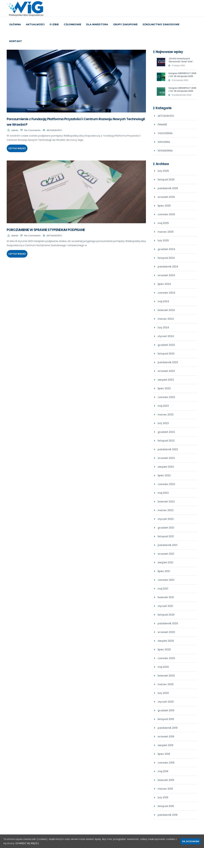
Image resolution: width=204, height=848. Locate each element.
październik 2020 (168, 623)
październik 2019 (167, 728)
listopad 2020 (166, 614)
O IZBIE (54, 24)
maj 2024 (163, 301)
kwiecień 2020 (166, 675)
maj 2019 (163, 771)
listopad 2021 (166, 536)
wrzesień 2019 (166, 736)
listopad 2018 (166, 806)
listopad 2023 (166, 353)
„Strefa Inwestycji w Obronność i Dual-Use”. (181, 60)
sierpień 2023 (166, 379)
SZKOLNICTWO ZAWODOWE (161, 24)
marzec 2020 (166, 684)
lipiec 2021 (164, 571)
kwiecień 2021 (166, 597)
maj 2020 (163, 667)
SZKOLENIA (164, 142)
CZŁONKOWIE (72, 24)
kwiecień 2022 (166, 501)
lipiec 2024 (164, 284)
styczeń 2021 (165, 606)
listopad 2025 (166, 179)
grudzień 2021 (166, 527)
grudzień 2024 (166, 249)
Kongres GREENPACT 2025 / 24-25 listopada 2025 (182, 75)
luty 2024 (163, 327)
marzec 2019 (165, 788)
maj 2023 (163, 406)
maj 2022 (163, 493)
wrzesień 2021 (166, 553)
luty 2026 (163, 171)
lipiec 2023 (164, 388)
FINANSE (162, 124)
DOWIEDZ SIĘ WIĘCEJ (27, 843)
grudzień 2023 (166, 345)
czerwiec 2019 (166, 762)
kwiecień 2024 (166, 310)
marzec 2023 (166, 414)
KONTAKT (15, 41)
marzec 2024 (166, 318)
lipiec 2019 (164, 754)
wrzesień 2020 (166, 632)
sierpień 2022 (166, 466)
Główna (15, 24)
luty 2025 (163, 240)
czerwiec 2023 (166, 397)
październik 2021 (167, 545)
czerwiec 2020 (166, 658)
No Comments (32, 130)
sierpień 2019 (165, 745)
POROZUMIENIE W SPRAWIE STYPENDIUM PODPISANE (46, 229)
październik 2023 (168, 362)
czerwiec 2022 (166, 484)
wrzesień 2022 (166, 458)
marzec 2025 (166, 231)
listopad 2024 (166, 258)
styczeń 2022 (166, 519)
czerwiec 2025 (166, 214)
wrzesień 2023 (166, 371)
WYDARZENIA (165, 150)
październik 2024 (168, 266)
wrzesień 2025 (166, 197)
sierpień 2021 (165, 562)
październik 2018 (167, 815)
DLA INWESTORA (97, 24)
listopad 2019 (166, 719)
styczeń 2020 (166, 701)
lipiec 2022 (164, 475)
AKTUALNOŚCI (35, 24)
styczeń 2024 (166, 336)
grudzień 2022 (166, 432)
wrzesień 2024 (166, 275)
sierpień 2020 (166, 640)
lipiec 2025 (164, 205)
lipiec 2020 (164, 649)
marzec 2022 (166, 510)
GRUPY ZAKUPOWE (125, 24)
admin (14, 130)
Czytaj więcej (17, 148)
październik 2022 (168, 449)
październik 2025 (168, 188)
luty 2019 (163, 797)
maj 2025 (163, 223)
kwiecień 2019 (166, 780)
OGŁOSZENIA (165, 133)
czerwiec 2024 (166, 292)
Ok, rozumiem (190, 841)
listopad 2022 (166, 440)
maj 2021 (163, 588)
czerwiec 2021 (166, 580)
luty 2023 (163, 423)
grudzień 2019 (166, 710)
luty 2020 (163, 693)
